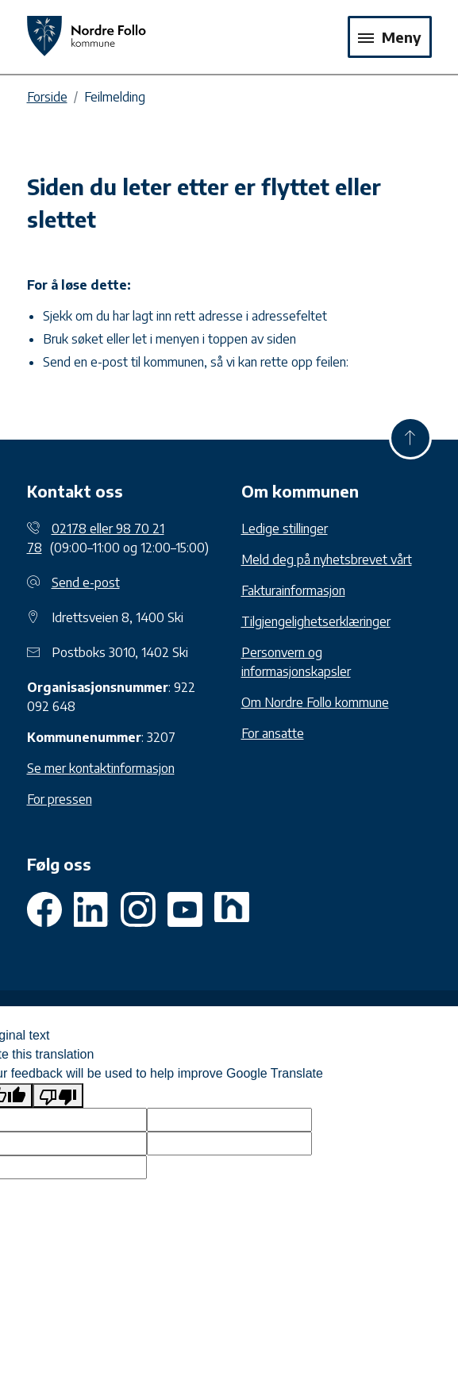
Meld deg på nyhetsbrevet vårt (326, 559)
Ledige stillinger (284, 528)
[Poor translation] (58, 1095)
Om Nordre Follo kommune (315, 702)
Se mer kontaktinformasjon (101, 768)
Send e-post (86, 582)
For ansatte (272, 733)
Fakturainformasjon (293, 590)
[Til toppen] (410, 438)
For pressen (59, 799)
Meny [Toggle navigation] (389, 37)
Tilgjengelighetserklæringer (316, 621)
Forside (47, 97)
